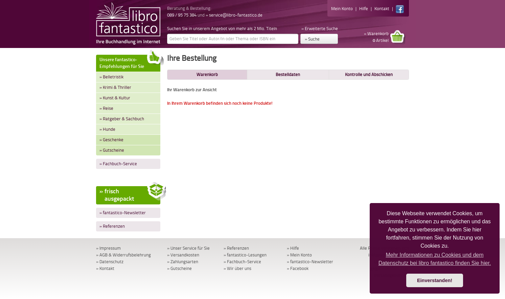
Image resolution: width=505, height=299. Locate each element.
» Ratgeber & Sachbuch (121, 118)
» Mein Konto (299, 254)
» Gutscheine (111, 150)
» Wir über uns (237, 268)
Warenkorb (207, 74)
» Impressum (108, 248)
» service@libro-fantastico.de (234, 15)
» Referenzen (112, 226)
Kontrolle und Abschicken (369, 74)
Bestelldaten (288, 74)
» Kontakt (105, 268)
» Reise (106, 108)
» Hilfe (293, 248)
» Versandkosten (183, 254)
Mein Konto (342, 8)
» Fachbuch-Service (118, 163)
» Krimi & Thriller (115, 87)
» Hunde (107, 129)
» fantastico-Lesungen (245, 254)
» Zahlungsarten (182, 261)
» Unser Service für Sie (188, 248)
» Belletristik (111, 76)
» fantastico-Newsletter (122, 212)
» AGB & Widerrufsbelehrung (123, 254)
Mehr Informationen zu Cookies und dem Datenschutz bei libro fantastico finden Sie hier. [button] (434, 259)
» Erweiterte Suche (319, 28)
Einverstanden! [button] (434, 280)
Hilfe (363, 8)
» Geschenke (111, 139)
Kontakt (381, 8)
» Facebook (297, 268)
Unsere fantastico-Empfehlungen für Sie (129, 62)
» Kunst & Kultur (114, 97)
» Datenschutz (109, 261)
